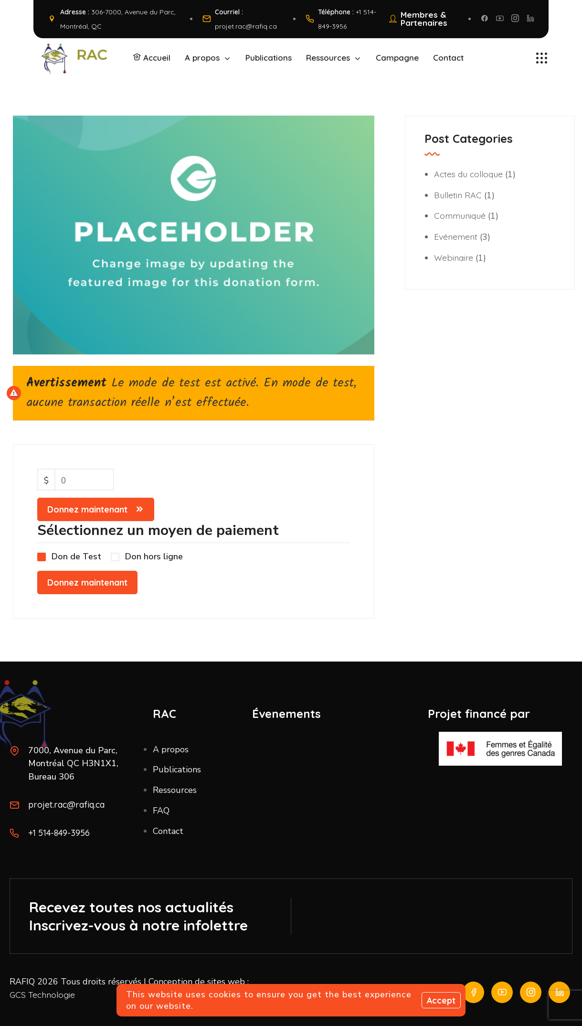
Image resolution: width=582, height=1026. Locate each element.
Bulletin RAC (458, 193)
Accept (440, 1000)
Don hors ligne (154, 557)
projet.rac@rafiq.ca (246, 25)
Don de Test (76, 557)
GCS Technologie (43, 994)
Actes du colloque (469, 173)
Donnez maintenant (87, 509)
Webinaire (454, 255)
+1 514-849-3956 (59, 832)
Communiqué (460, 214)
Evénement (456, 234)
